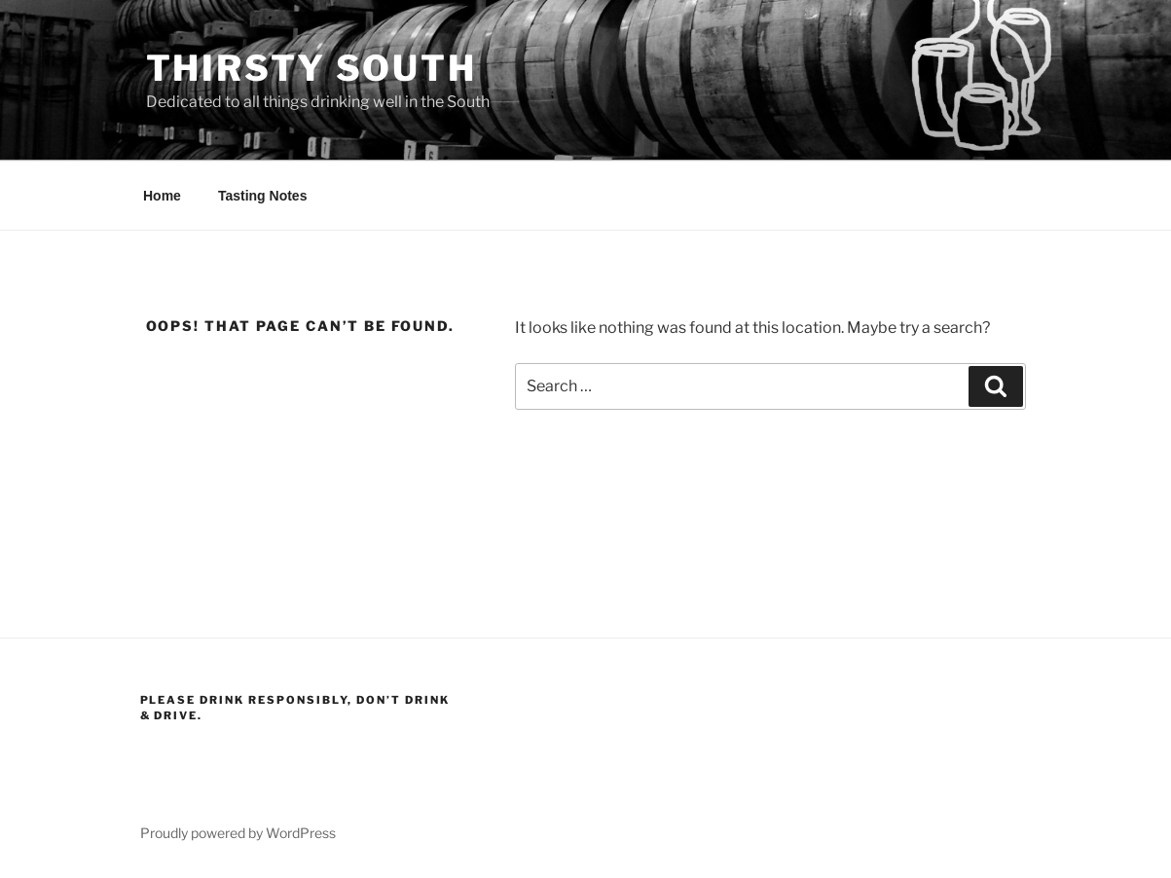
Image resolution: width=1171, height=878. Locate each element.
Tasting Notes (263, 195)
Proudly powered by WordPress (238, 832)
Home (162, 195)
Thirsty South (311, 68)
